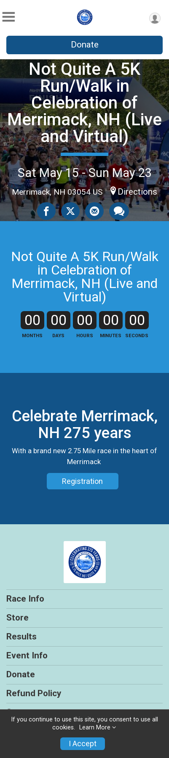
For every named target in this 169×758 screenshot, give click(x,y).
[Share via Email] (94, 211)
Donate (85, 45)
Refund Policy (33, 693)
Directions (137, 192)
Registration (82, 481)
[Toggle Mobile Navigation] (8, 17)
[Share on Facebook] (46, 211)
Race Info (25, 599)
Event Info (27, 655)
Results (21, 636)
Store (17, 618)
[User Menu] (155, 18)
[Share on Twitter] (70, 211)
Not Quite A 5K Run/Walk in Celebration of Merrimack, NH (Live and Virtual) (84, 102)
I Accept (83, 744)
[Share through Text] (119, 211)
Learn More (94, 727)
